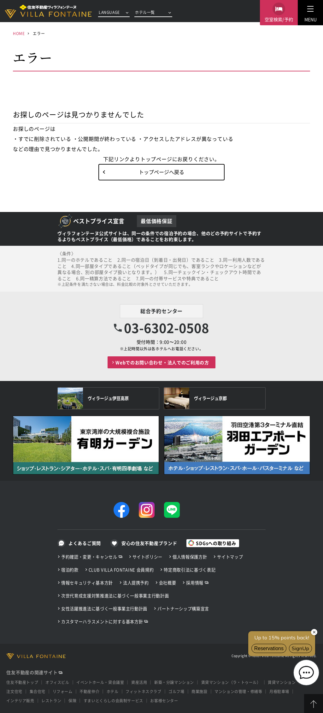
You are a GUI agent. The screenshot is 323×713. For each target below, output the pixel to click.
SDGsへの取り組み (216, 543)
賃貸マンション (282, 682)
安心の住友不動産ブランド (149, 543)
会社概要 (167, 583)
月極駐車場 (279, 691)
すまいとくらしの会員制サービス (113, 700)
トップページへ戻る (161, 172)
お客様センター (164, 700)
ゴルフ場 (176, 691)
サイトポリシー (147, 557)
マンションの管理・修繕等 (238, 691)
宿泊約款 (70, 570)
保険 (72, 700)
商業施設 (199, 691)
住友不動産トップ (22, 682)
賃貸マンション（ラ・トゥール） (231, 682)
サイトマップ (230, 557)
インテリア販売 (20, 700)
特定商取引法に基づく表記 (189, 570)
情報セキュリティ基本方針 (87, 583)
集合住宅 (37, 691)
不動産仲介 (89, 691)
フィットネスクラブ (143, 691)
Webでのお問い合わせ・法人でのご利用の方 (162, 362)
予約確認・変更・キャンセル (89, 557)
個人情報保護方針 (190, 557)
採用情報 (194, 583)
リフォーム (63, 691)
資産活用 (139, 682)
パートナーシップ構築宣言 (183, 609)
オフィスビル (57, 682)
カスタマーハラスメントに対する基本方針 (102, 622)
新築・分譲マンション (174, 682)
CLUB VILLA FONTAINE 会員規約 (121, 570)
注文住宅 (14, 691)
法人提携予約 (136, 583)
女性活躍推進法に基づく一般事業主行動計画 (104, 609)
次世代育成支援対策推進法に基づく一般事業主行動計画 (115, 596)
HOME (19, 33)
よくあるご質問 (84, 543)
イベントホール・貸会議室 (100, 682)
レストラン (51, 700)
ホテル (113, 691)
